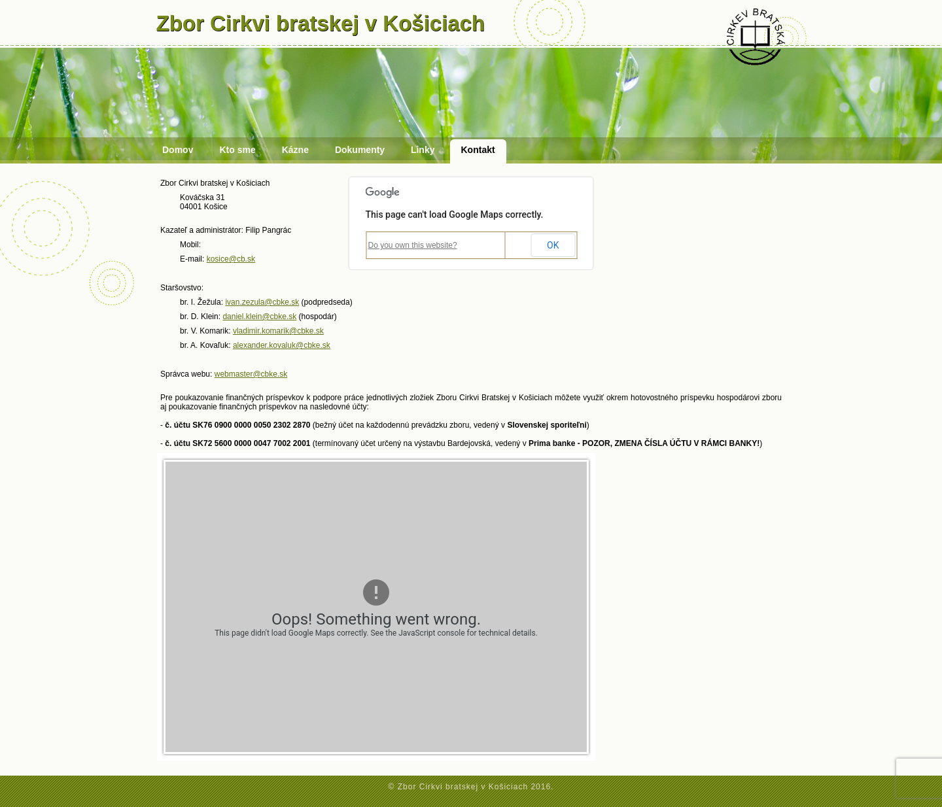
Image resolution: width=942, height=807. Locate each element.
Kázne (295, 150)
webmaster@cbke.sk (251, 374)
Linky (423, 150)
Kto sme (237, 150)
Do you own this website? (412, 245)
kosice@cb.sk (231, 259)
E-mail (191, 259)
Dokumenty (360, 150)
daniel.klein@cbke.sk (259, 316)
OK (553, 245)
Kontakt (478, 150)
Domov (177, 150)
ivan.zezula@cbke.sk (262, 302)
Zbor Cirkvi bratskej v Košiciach (320, 23)
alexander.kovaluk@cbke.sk (281, 345)
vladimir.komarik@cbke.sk (278, 330)
